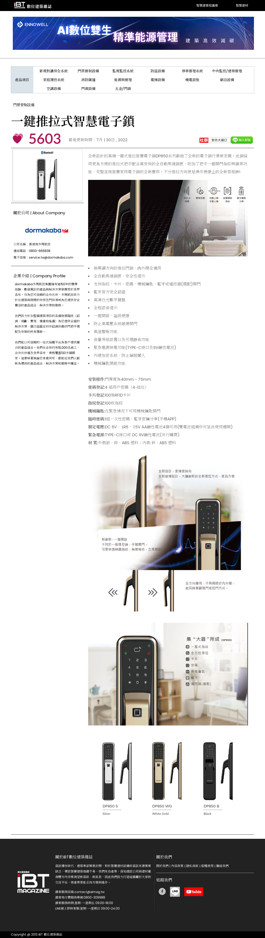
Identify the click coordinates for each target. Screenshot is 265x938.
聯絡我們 (222, 866)
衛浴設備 (227, 79)
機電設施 (192, 79)
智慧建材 (242, 5)
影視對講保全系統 (54, 71)
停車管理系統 (192, 71)
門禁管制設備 (88, 71)
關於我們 (162, 866)
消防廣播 (88, 79)
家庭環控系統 (53, 79)
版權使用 (207, 866)
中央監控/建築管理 (227, 71)
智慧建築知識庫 (207, 5)
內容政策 (177, 866)
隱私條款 (192, 866)
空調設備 (54, 88)
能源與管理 (123, 79)
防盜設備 (158, 71)
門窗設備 (88, 88)
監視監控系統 (123, 71)
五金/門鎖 (123, 88)
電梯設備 (158, 79)
